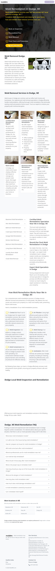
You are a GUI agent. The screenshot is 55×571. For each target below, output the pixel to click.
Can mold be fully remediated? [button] (27, 457)
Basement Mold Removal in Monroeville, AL (39, 552)
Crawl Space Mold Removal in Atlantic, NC (39, 545)
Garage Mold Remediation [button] (15, 236)
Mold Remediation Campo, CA (36, 542)
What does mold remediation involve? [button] (27, 436)
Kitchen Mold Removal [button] (15, 240)
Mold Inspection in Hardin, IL (36, 541)
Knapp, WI (39, 510)
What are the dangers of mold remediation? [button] (27, 475)
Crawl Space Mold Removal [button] (15, 232)
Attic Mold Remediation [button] (15, 224)
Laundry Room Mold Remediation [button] (15, 254)
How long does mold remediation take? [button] (27, 479)
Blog (7, 562)
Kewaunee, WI (24, 507)
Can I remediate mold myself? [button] (27, 492)
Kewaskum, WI (9, 507)
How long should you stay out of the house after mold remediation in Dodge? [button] (27, 470)
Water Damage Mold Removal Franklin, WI (38, 556)
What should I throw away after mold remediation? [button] (27, 461)
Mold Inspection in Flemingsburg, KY (38, 550)
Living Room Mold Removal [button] (15, 248)
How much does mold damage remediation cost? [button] (27, 483)
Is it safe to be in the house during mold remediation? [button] (27, 440)
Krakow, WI (24, 513)
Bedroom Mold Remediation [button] (15, 244)
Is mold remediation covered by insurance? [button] (27, 488)
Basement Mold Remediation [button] (15, 219)
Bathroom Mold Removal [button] (15, 228)
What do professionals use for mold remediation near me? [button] (27, 452)
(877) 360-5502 (49, 2)
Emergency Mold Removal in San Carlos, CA (39, 538)
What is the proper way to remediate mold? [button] (27, 465)
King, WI (23, 510)
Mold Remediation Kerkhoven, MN (37, 547)
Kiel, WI (38, 507)
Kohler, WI (7, 513)
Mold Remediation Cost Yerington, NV (38, 544)
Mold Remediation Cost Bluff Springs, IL (38, 549)
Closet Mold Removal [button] (15, 259)
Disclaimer (8, 564)
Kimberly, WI (8, 510)
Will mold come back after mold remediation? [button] (27, 448)
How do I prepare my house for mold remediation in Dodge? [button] (27, 444)
